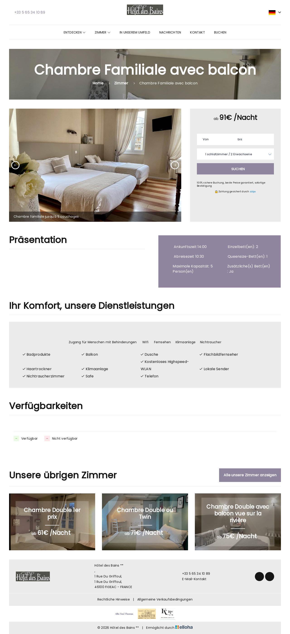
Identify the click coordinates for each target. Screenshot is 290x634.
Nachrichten (170, 32)
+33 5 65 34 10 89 (193, 573)
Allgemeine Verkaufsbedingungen (165, 599)
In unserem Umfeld (135, 32)
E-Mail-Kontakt (192, 579)
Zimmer (103, 32)
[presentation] (15, 165)
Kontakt (197, 32)
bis (240, 139)
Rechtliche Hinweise (113, 599)
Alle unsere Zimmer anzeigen (250, 475)
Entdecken (75, 32)
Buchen (220, 32)
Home (97, 83)
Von (206, 139)
